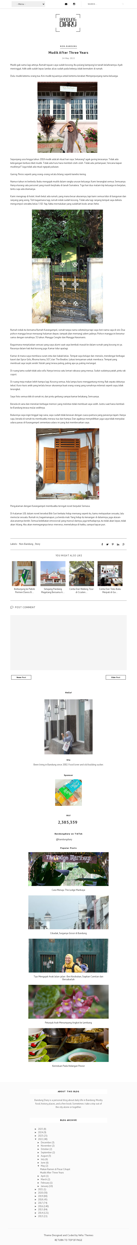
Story (37, 543)
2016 (41, 1206)
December (46, 1142)
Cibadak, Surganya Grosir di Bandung (68, 933)
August (44, 1155)
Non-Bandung (68, 46)
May (43, 1165)
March (44, 1179)
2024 (41, 1132)
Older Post (115, 677)
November (46, 1145)
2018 (41, 1199)
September (46, 1152)
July (43, 1159)
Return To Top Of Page (68, 1239)
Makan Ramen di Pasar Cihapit (55, 1169)
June (43, 1162)
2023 (41, 1135)
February (45, 1182)
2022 (41, 1138)
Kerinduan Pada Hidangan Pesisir (68, 1066)
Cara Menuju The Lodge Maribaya (68, 889)
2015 (41, 1209)
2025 (41, 1128)
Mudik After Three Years (52, 1172)
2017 (40, 1202)
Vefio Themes (85, 1235)
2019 (41, 1195)
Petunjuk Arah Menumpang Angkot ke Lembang (68, 1022)
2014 (41, 1212)
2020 (41, 1192)
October (45, 1148)
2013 (41, 1216)
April (43, 1175)
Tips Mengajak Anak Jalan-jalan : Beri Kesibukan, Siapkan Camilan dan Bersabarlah (68, 978)
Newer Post (21, 677)
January (45, 1185)
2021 (41, 1189)
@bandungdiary (64, 839)
